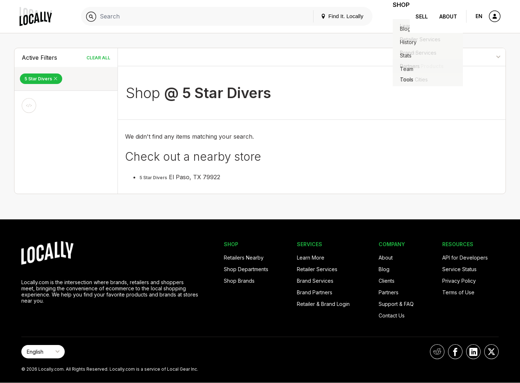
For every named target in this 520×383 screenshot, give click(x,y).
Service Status (459, 269)
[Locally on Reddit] (437, 351)
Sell (421, 16)
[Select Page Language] (43, 351)
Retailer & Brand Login (323, 304)
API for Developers (465, 257)
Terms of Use (458, 292)
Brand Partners (314, 292)
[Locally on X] (491, 351)
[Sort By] (468, 57)
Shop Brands (239, 281)
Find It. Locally (333, 16)
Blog (384, 269)
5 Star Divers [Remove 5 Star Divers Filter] (41, 78)
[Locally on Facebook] (455, 351)
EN (479, 16)
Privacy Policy (459, 281)
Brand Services (315, 281)
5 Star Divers (153, 177)
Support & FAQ (396, 304)
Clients (387, 281)
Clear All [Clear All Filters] (98, 57)
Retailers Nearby (244, 257)
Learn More (310, 257)
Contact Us (392, 315)
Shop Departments (246, 269)
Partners (388, 292)
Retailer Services (317, 269)
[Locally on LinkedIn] (473, 351)
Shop (396, 16)
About (448, 16)
